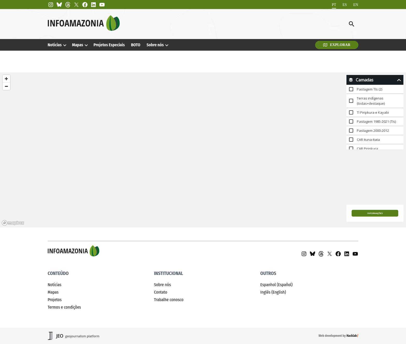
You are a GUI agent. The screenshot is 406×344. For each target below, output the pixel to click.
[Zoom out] (6, 86)
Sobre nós (155, 44)
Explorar (336, 45)
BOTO (135, 44)
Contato (160, 292)
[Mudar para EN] (355, 5)
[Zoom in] (6, 78)
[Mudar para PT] (334, 5)
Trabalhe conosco (169, 299)
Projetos (55, 299)
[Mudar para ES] (345, 5)
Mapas (77, 44)
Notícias (55, 44)
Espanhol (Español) (276, 284)
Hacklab (351, 336)
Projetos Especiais (109, 44)
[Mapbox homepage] (13, 223)
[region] (203, 149)
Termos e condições (64, 307)
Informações (375, 213)
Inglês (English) (273, 292)
